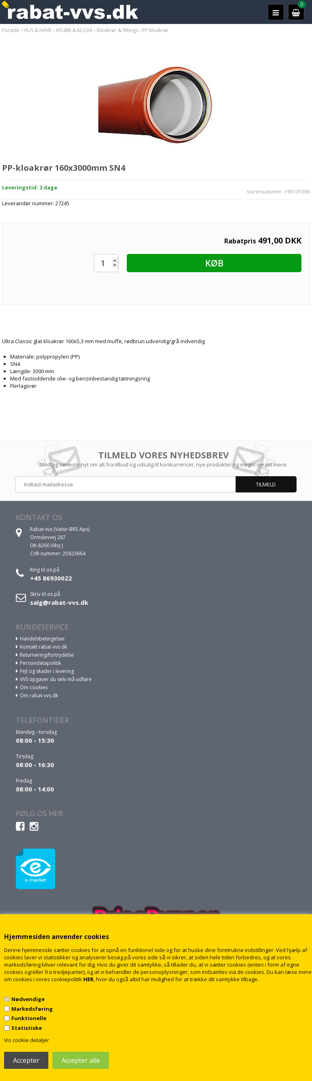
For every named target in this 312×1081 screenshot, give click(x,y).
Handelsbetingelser (42, 638)
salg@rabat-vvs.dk (59, 602)
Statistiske (26, 1028)
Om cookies (34, 687)
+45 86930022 (51, 578)
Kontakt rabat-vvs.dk (43, 646)
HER (88, 979)
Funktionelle (28, 1018)
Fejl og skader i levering (47, 671)
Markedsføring (32, 1008)
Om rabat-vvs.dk (39, 695)
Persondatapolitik (40, 663)
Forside (11, 30)
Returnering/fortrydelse (47, 654)
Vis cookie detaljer (26, 1040)
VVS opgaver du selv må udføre (56, 679)
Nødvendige (28, 999)
